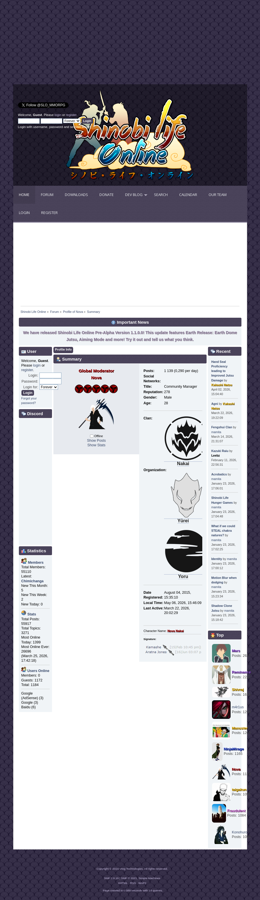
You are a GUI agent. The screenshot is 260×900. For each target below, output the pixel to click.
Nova (236, 769)
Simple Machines (149, 878)
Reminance (241, 672)
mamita (216, 432)
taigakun (239, 790)
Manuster (239, 728)
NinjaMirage (234, 749)
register (71, 115)
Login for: (30, 387)
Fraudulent (236, 811)
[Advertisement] (71, 44)
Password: (29, 381)
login (58, 115)
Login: (33, 375)
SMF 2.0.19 (111, 878)
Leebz (215, 455)
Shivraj (238, 690)
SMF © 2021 (129, 878)
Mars (236, 651)
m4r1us (238, 707)
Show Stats (96, 445)
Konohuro (239, 832)
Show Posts (96, 441)
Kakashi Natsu (221, 385)
